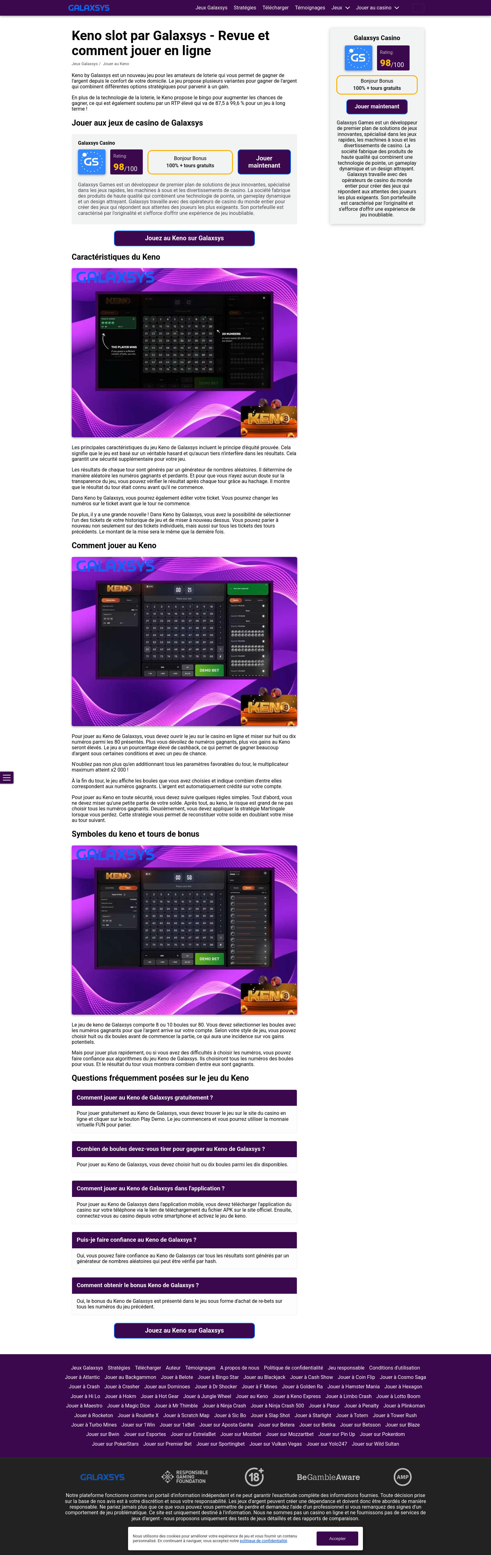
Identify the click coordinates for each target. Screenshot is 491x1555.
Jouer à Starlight (313, 1415)
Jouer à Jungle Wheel (207, 1396)
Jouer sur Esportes (145, 1434)
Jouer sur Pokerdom (382, 1434)
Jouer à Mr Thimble (176, 1406)
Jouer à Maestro (84, 1406)
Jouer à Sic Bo (230, 1415)
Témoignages (310, 8)
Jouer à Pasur (324, 1406)
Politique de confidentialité (293, 1368)
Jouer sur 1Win (138, 1425)
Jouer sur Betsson (360, 1425)
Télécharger (275, 8)
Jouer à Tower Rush (395, 1415)
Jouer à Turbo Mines (94, 1425)
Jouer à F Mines (259, 1387)
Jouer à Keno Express (297, 1396)
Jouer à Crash (84, 1387)
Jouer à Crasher (122, 1387)
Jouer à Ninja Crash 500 (277, 1406)
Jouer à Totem (352, 1415)
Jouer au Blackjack (264, 1377)
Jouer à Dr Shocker (216, 1387)
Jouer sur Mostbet (240, 1434)
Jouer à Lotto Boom (398, 1396)
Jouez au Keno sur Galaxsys (184, 238)
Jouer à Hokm (120, 1396)
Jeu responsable (346, 1368)
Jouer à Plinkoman (404, 1406)
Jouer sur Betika (317, 1425)
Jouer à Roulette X (138, 1415)
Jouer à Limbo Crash (349, 1396)
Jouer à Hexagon (403, 1387)
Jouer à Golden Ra (302, 1387)
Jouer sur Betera (276, 1425)
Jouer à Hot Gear (160, 1396)
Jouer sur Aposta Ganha (226, 1425)
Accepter (337, 1538)
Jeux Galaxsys (211, 8)
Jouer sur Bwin (102, 1434)
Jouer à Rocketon (93, 1415)
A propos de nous (239, 1368)
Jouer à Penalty (361, 1406)
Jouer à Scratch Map (186, 1415)
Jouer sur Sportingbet (220, 1444)
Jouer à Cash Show (311, 1377)
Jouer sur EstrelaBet (193, 1434)
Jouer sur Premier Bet (167, 1444)
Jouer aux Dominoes (167, 1387)
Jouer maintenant (264, 161)
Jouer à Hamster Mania (354, 1387)
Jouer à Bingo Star (218, 1377)
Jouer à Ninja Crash (224, 1406)
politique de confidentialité (263, 1540)
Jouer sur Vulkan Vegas (275, 1444)
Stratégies (245, 8)
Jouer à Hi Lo (85, 1396)
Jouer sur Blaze (402, 1425)
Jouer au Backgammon (130, 1377)
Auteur (173, 1368)
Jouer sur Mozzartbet (289, 1434)
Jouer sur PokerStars (115, 1444)
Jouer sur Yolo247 (327, 1444)
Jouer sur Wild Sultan (375, 1444)
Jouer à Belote (177, 1377)
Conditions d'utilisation (394, 1368)
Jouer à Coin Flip (356, 1377)
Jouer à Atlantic (82, 1377)
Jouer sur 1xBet (177, 1425)
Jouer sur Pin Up (336, 1434)
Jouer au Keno (252, 1396)
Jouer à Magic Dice (128, 1406)
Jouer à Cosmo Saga (403, 1377)
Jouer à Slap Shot (270, 1415)
